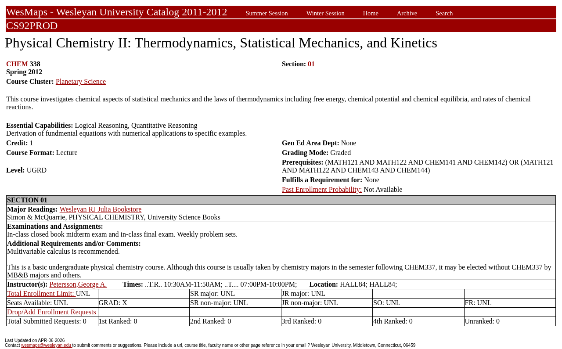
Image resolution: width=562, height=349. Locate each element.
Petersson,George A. (78, 284)
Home (370, 13)
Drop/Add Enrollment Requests (51, 312)
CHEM (17, 64)
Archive (407, 13)
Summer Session (266, 13)
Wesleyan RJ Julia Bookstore (101, 209)
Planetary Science (81, 81)
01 (311, 64)
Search (444, 13)
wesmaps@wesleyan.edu (46, 345)
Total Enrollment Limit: (41, 293)
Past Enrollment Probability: (322, 189)
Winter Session (325, 13)
